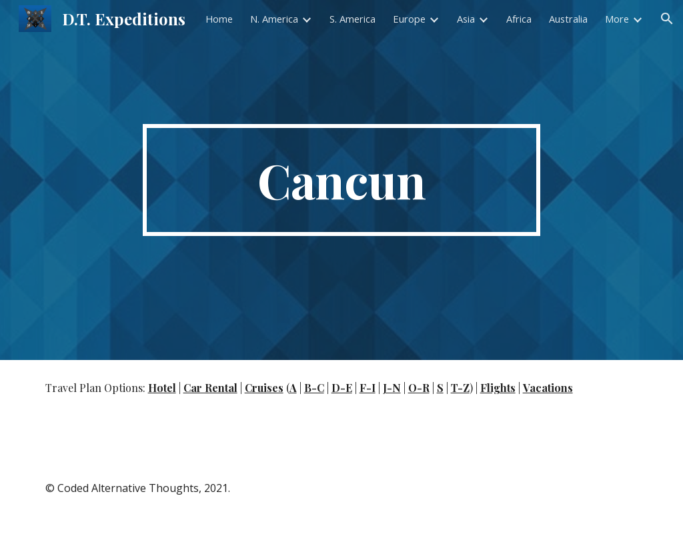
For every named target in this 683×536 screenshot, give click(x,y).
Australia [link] (568, 18)
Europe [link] (409, 18)
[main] (341, 180)
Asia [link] (466, 18)
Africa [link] (519, 18)
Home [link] (219, 18)
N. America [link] (274, 18)
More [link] (617, 18)
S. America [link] (352, 18)
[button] (667, 19)
